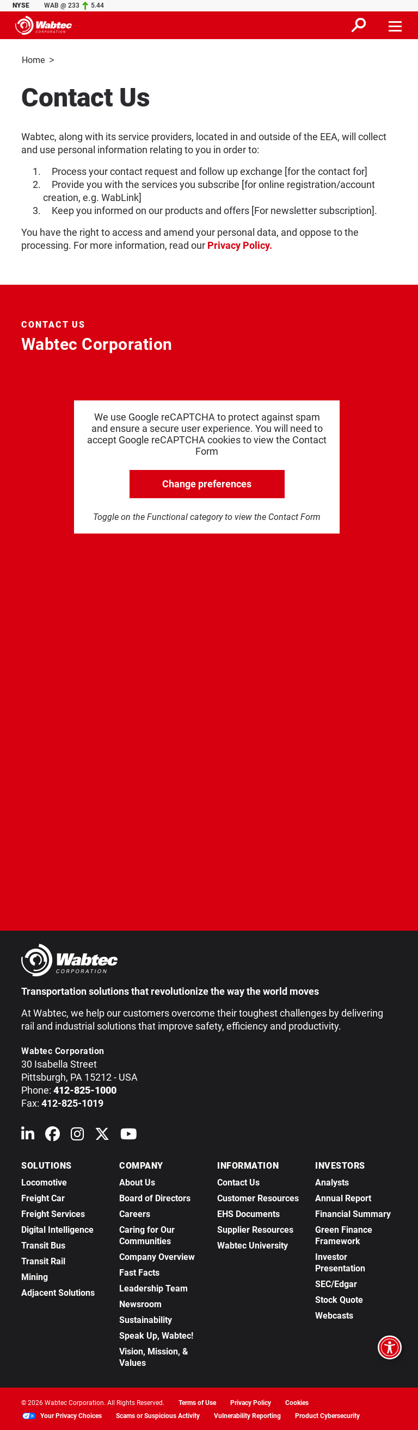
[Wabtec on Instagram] (77, 1135)
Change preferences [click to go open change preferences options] (206, 482)
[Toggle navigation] (396, 25)
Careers (134, 1213)
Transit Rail (43, 1260)
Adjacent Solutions (58, 1292)
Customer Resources (258, 1197)
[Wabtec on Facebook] (52, 1135)
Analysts (332, 1181)
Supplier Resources (255, 1229)
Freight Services (53, 1213)
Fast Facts (139, 1271)
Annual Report (343, 1197)
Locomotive (44, 1181)
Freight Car (43, 1197)
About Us (137, 1181)
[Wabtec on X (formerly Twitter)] (102, 1135)
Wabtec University (252, 1244)
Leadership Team (153, 1287)
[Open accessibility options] (390, 1347)
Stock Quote (339, 1299)
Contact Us (238, 1181)
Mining (34, 1276)
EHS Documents (248, 1213)
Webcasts (334, 1314)
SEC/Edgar (336, 1283)
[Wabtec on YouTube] (128, 1135)
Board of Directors (154, 1197)
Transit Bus (43, 1244)
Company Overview (157, 1256)
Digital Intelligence (57, 1229)
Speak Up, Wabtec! (156, 1334)
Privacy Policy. (239, 244)
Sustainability (145, 1319)
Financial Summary (353, 1213)
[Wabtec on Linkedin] (27, 1135)
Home (33, 60)
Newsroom (140, 1303)
